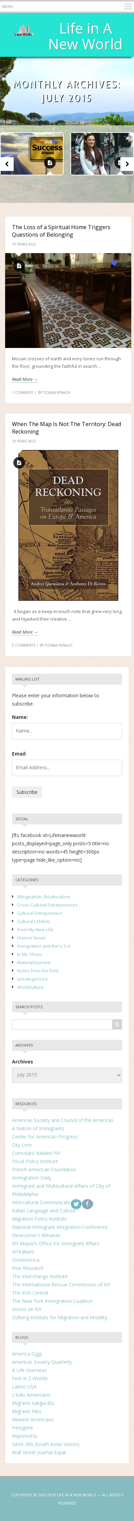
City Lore (22, 1145)
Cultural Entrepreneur (39, 913)
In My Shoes (29, 954)
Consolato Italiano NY (36, 1153)
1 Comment (22, 392)
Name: (20, 717)
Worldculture (30, 987)
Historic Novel (31, 938)
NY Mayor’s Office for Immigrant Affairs (55, 1243)
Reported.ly (24, 1436)
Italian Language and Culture (43, 1210)
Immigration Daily (31, 1177)
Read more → (25, 379)
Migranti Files (26, 1411)
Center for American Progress (45, 1136)
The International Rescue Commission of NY (61, 1284)
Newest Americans (33, 1419)
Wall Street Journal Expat (39, 1452)
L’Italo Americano (31, 1395)
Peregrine (22, 1427)
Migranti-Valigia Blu (33, 1403)
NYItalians (23, 1251)
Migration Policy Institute (39, 1218)
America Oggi (27, 1353)
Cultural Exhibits (33, 921)
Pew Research (27, 1268)
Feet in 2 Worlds (30, 1378)
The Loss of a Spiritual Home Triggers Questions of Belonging (61, 230)
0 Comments (23, 645)
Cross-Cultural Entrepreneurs (47, 905)
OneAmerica (25, 1260)
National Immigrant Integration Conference (60, 1227)
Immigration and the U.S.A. (44, 946)
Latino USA (24, 1386)
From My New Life (35, 929)
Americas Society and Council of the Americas (62, 1120)
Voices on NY (26, 1309)
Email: (19, 753)
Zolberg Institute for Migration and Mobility (59, 1317)
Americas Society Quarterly (42, 1362)
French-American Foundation (44, 1169)
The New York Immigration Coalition (52, 1301)
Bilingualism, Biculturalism (43, 897)
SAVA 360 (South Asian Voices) (46, 1444)
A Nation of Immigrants (38, 1128)
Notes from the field (37, 971)
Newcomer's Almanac (36, 1235)
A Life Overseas (29, 1370)
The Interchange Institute (40, 1276)
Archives (22, 1061)
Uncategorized (32, 979)
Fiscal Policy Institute (35, 1161)
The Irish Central (30, 1292)
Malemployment (34, 962)
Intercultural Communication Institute (53, 1202)
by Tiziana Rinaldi (54, 392)
